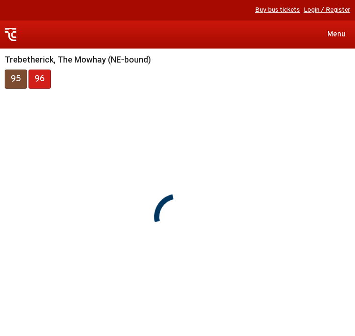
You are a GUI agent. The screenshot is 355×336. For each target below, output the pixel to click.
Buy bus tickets (277, 10)
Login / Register (327, 10)
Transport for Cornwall (11, 35)
